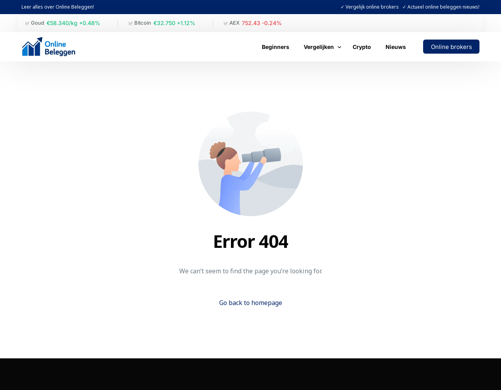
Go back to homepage (250, 302)
